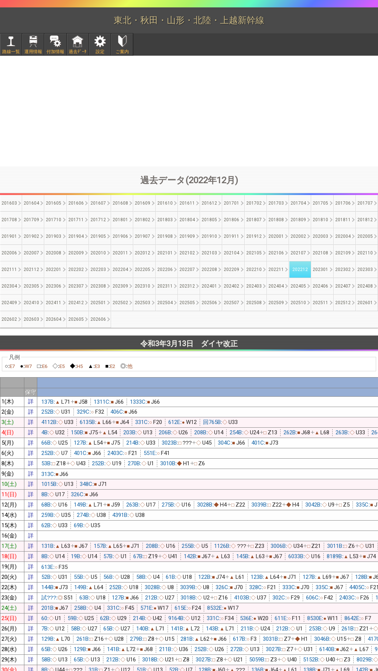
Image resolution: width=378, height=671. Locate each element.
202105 (254, 252)
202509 (276, 302)
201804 (187, 219)
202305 (31, 286)
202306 (53, 286)
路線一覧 (11, 51)
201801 (120, 219)
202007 (31, 252)
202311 (165, 286)
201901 (9, 236)
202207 (187, 269)
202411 (53, 302)
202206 (165, 269)
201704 (298, 203)
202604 (53, 319)
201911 (231, 236)
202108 (320, 252)
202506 (209, 302)
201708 (9, 219)
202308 (98, 286)
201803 (165, 219)
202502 (120, 302)
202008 (53, 252)
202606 (98, 319)
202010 (98, 252)
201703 (276, 203)
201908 (165, 236)
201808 (276, 219)
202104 (231, 252)
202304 (9, 286)
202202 (76, 269)
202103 (209, 252)
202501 (98, 302)
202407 (343, 286)
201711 (76, 219)
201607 (98, 203)
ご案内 (122, 51)
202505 (187, 302)
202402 (231, 286)
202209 (231, 269)
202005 (365, 236)
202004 (343, 236)
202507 (231, 302)
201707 (365, 203)
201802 (142, 219)
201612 (209, 203)
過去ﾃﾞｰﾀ (77, 51)
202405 (298, 286)
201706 (343, 203)
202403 (254, 286)
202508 (254, 302)
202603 (31, 319)
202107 (298, 252)
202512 (343, 302)
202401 (209, 286)
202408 (365, 286)
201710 (53, 219)
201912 (254, 236)
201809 (298, 219)
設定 (100, 51)
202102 (187, 252)
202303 (365, 269)
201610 (165, 203)
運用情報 (33, 51)
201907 (142, 236)
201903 (53, 236)
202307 (76, 286)
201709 (31, 219)
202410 (31, 302)
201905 (98, 236)
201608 (120, 203)
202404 (276, 286)
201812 (365, 219)
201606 (76, 203)
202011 (120, 252)
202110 (365, 252)
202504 (165, 302)
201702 (254, 203)
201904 (76, 236)
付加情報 (55, 51)
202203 (98, 269)
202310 (142, 286)
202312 (187, 286)
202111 (9, 269)
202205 (142, 269)
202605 (76, 319)
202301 (320, 269)
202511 (320, 302)
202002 (298, 236)
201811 (343, 219)
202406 (320, 286)
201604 (31, 203)
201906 (120, 236)
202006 (9, 252)
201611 (187, 203)
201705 (320, 203)
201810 (320, 219)
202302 (343, 269)
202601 (365, 302)
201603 (9, 203)
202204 (120, 269)
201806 (231, 219)
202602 (9, 319)
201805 (209, 219)
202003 (320, 236)
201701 (231, 203)
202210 (254, 269)
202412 (76, 302)
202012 (142, 252)
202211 (276, 269)
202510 (298, 302)
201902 (31, 236)
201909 (187, 236)
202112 (31, 269)
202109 (343, 252)
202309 (120, 286)
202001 (276, 236)
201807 (254, 219)
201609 (142, 203)
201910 (209, 236)
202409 (9, 302)
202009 (76, 252)
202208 (209, 269)
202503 (142, 302)
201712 (98, 219)
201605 (53, 203)
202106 (276, 252)
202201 (53, 269)
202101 (165, 252)
